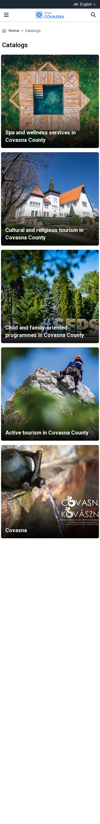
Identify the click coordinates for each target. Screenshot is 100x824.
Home (14, 31)
